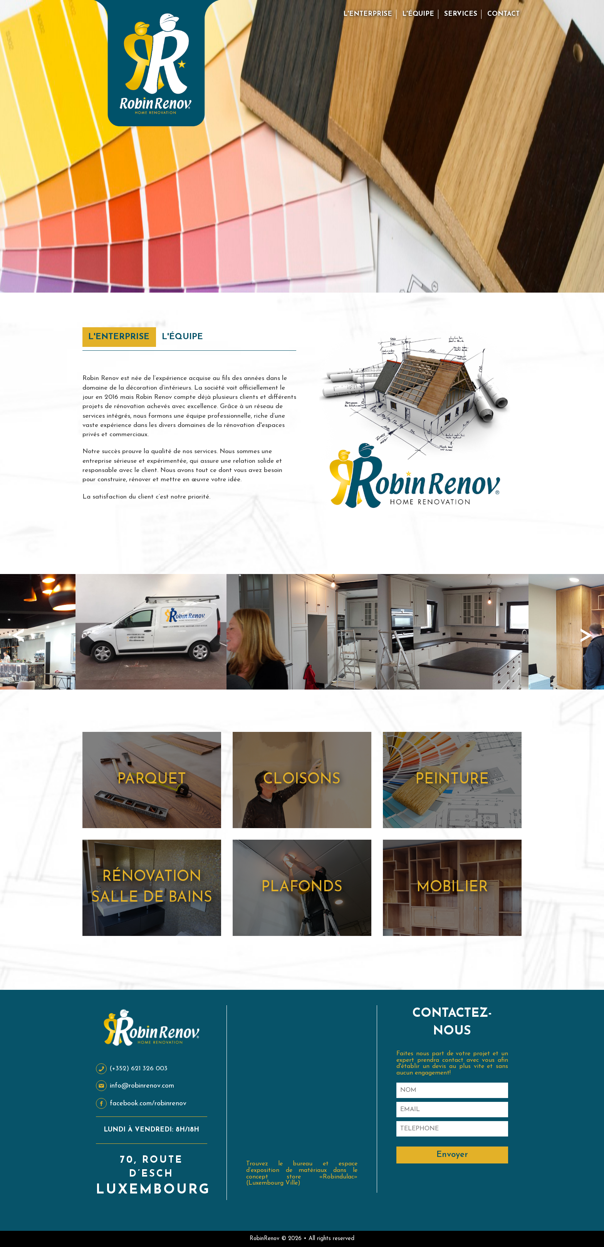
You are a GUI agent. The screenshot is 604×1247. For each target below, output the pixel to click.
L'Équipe (418, 14)
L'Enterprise (367, 14)
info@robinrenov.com (135, 1086)
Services (460, 14)
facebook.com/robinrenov (141, 1103)
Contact (503, 14)
